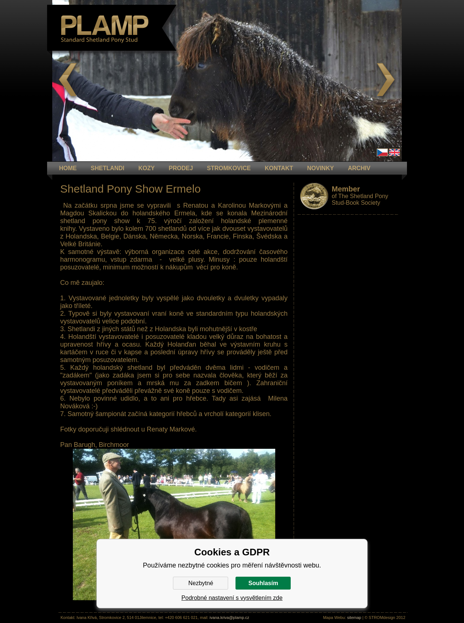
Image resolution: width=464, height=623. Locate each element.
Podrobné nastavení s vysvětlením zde (232, 598)
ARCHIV (359, 168)
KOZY (146, 168)
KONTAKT (279, 168)
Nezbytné (200, 583)
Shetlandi (108, 168)
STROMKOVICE (229, 168)
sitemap (354, 617)
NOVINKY (320, 168)
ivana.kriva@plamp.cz (229, 617)
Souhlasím (263, 583)
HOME (68, 168)
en (394, 152)
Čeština (382, 152)
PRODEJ (181, 168)
